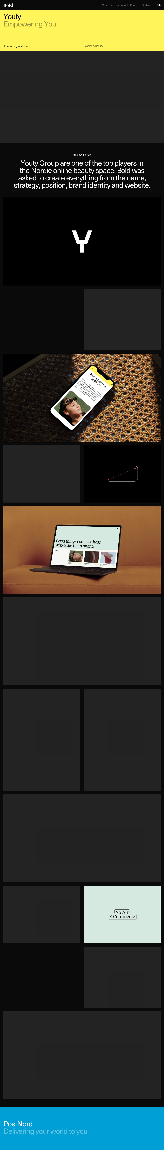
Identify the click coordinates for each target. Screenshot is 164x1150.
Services (114, 5)
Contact (134, 5)
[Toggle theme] (159, 5)
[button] (82, 241)
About (124, 5)
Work (104, 5)
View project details (15, 46)
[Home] (8, 5)
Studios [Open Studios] (146, 5)
